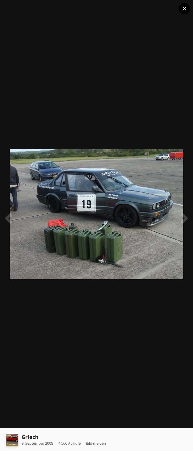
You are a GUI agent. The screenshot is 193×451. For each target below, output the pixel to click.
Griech (30, 436)
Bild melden (96, 443)
